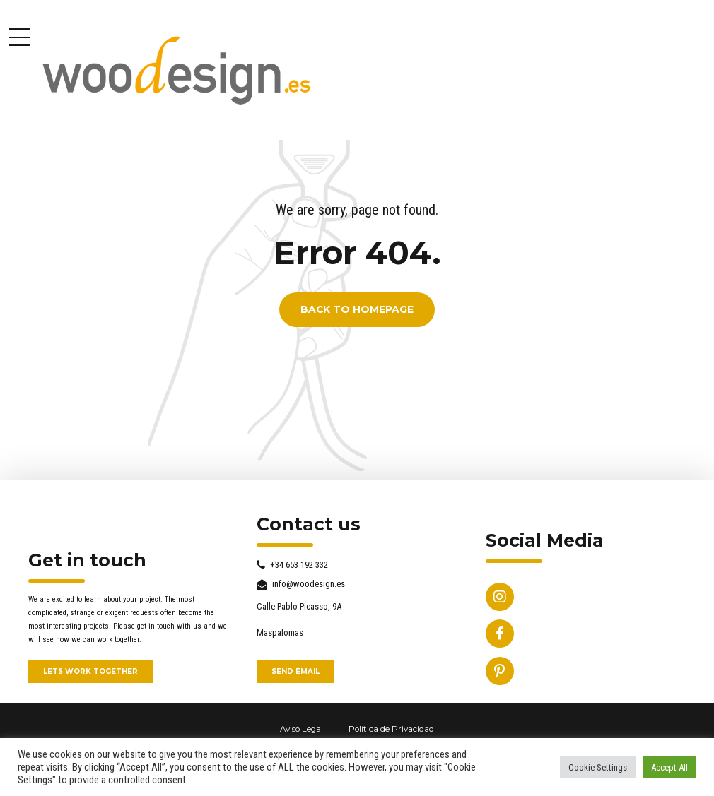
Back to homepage (357, 310)
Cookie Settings (597, 767)
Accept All (669, 767)
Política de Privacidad (391, 729)
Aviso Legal (301, 729)
